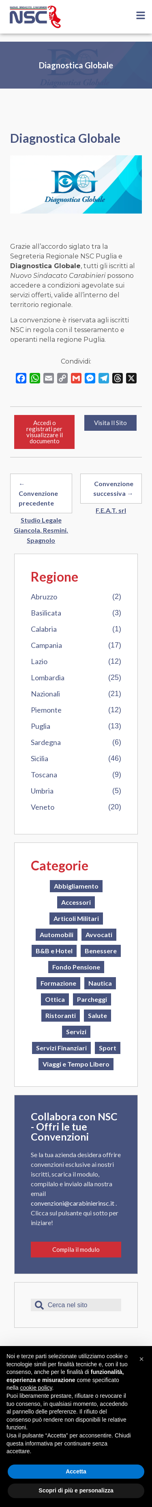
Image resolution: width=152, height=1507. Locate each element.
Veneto (42, 806)
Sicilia (39, 758)
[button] (141, 1358)
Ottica (55, 999)
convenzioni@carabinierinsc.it (73, 1203)
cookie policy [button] (36, 1387)
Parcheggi (92, 999)
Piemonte (46, 709)
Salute (97, 1015)
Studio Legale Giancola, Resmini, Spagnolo (41, 530)
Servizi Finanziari (61, 1048)
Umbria (42, 790)
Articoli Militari (76, 918)
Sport (107, 1048)
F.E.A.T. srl (111, 510)
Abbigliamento (76, 886)
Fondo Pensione (76, 967)
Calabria (44, 628)
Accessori (76, 902)
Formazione (58, 983)
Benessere (101, 951)
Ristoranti (60, 1015)
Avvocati (99, 934)
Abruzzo (44, 596)
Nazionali (45, 693)
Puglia (40, 726)
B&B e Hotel (54, 951)
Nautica (100, 983)
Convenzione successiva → (113, 488)
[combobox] (76, 1305)
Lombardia (47, 677)
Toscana (44, 774)
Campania (46, 645)
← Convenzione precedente (38, 493)
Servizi (76, 1031)
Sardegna (46, 742)
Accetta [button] (76, 1471)
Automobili (56, 934)
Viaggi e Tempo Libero (76, 1064)
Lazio (39, 661)
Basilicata (46, 612)
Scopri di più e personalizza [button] (76, 1490)
